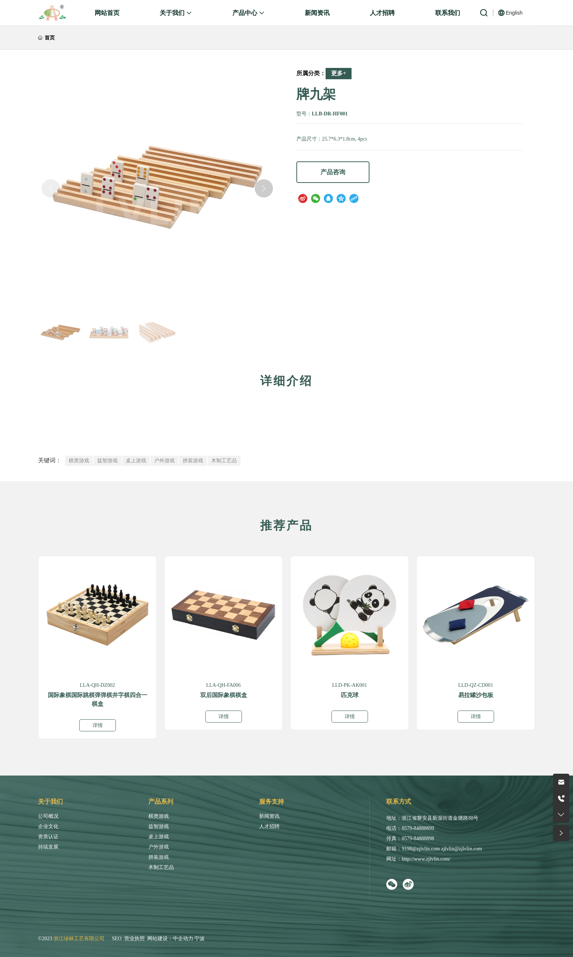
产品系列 (160, 801)
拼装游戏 (158, 857)
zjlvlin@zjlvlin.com (461, 848)
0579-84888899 (418, 828)
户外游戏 (158, 847)
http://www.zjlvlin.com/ (426, 859)
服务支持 (271, 801)
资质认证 (48, 836)
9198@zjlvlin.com (421, 848)
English (514, 13)
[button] (264, 188)
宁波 (199, 938)
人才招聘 (269, 826)
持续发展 (48, 847)
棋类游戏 (158, 816)
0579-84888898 (418, 838)
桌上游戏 (158, 836)
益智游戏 (158, 826)
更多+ (338, 73)
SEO (116, 938)
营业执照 (134, 938)
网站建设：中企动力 (170, 938)
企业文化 (48, 826)
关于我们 (50, 801)
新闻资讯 (269, 816)
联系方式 (398, 801)
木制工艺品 (161, 867)
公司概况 (48, 816)
